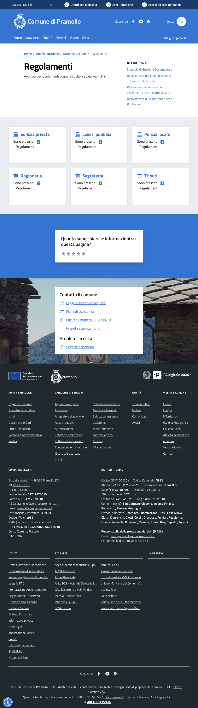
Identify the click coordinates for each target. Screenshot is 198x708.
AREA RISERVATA (97, 702)
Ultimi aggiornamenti (22, 645)
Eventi (167, 404)
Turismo (97, 441)
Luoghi (167, 410)
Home (28, 53)
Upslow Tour (108, 589)
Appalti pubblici (64, 422)
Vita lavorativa (102, 447)
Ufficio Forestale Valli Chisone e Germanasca (129, 577)
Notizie (136, 410)
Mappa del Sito (18, 657)
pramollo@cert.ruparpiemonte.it (37, 503)
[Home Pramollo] (48, 21)
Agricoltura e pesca (67, 404)
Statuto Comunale (20, 614)
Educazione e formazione (71, 447)
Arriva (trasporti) (65, 577)
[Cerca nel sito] (181, 21)
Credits (13, 639)
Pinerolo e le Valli (66, 602)
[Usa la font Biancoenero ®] (81, 4)
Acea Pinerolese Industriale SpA (75, 564)
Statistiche (15, 651)
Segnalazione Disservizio (24, 595)
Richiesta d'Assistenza (23, 602)
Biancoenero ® (114, 697)
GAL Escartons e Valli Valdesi (73, 589)
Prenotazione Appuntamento (27, 589)
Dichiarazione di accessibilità (26, 571)
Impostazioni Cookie (21, 632)
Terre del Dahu (110, 564)
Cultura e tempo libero (69, 441)
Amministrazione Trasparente (27, 564)
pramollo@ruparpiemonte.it (34, 508)
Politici (13, 441)
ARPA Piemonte (65, 571)
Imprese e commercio (106, 404)
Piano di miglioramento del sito (28, 577)
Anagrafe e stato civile (69, 416)
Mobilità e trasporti (105, 410)
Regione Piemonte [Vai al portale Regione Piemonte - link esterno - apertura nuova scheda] (22, 5)
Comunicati (139, 416)
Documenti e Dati (74, 53)
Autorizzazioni (64, 428)
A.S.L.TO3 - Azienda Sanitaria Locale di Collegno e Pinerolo (92, 583)
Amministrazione (47, 53)
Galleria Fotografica (175, 422)
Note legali (15, 626)
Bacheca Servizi (19, 608)
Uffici (12, 416)
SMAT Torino (63, 608)
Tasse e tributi (141, 404)
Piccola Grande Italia (68, 595)
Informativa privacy (21, 620)
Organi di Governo (20, 404)
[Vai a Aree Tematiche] (119, 4)
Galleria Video (172, 428)
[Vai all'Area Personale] (161, 4)
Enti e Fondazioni (20, 428)
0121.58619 (21, 485)
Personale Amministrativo (25, 435)
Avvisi (136, 422)
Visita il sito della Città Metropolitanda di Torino (131, 602)
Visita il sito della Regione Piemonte (123, 608)
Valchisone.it (109, 595)
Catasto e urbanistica (68, 435)
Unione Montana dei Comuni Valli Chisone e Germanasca (137, 583)
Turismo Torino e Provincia (117, 571)
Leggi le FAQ (17, 583)
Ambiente (61, 410)
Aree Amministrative (22, 410)
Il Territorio (170, 416)
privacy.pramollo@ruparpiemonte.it (132, 536)
